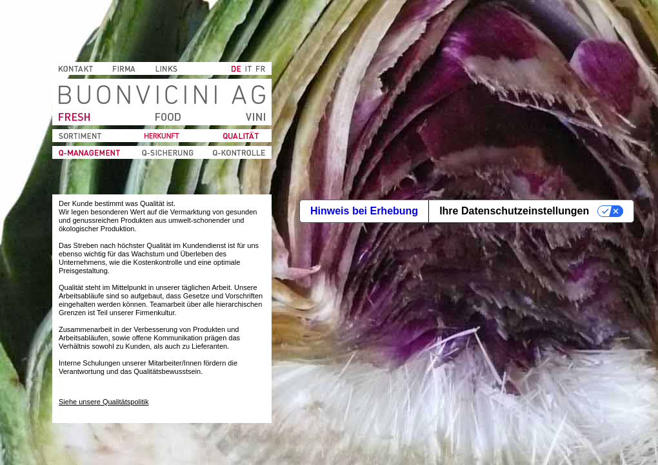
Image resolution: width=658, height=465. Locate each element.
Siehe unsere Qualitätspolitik (103, 402)
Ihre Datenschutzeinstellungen (514, 210)
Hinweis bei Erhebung (364, 210)
